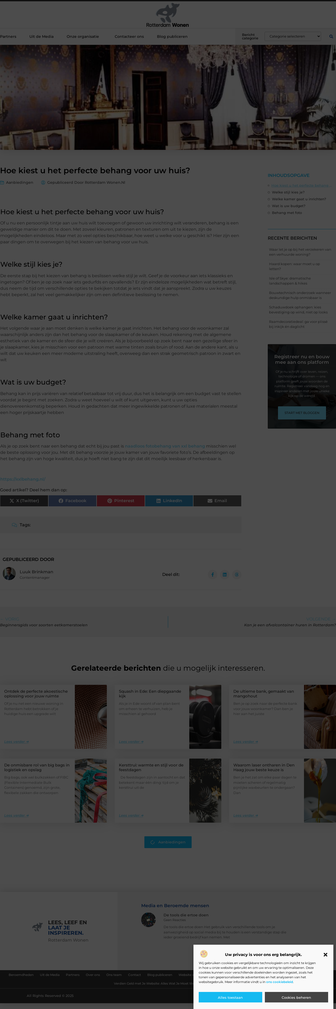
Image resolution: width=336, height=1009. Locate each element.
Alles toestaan (230, 997)
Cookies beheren (296, 997)
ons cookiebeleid (279, 982)
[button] (325, 954)
